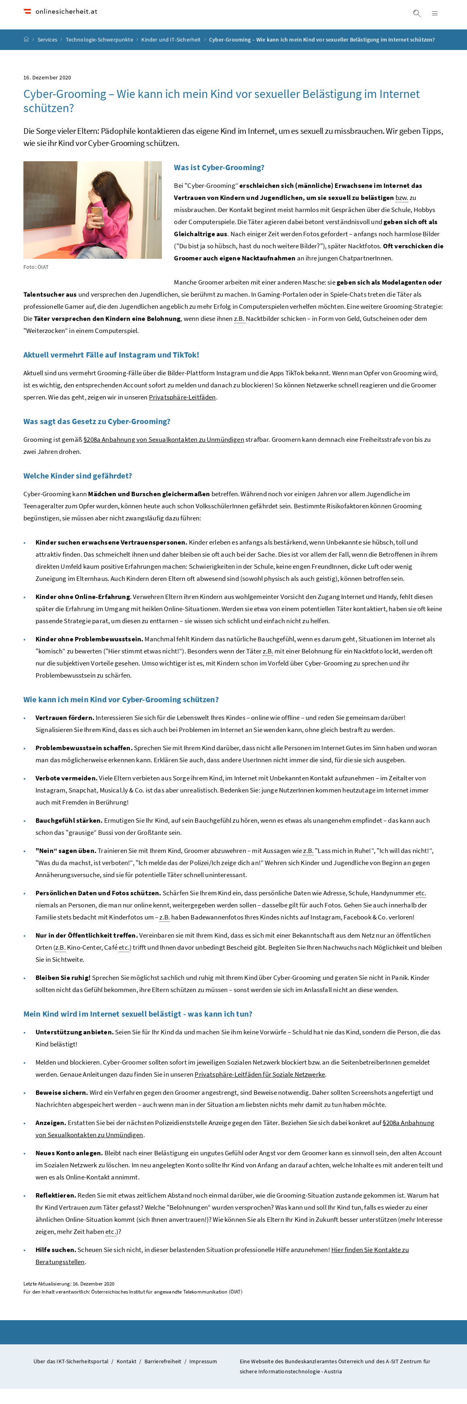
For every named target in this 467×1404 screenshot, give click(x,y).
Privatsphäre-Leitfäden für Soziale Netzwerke (260, 1089)
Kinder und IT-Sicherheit (171, 54)
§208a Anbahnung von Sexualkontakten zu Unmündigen (164, 454)
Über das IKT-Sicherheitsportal (71, 1376)
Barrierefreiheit (163, 1376)
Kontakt (126, 1376)
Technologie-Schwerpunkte (100, 54)
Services (48, 54)
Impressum (203, 1376)
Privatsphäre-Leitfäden (182, 412)
